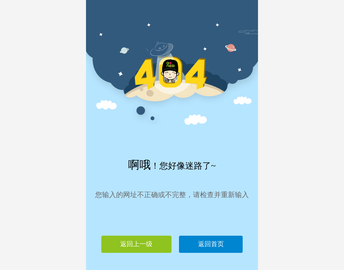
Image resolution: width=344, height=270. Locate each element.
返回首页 (211, 244)
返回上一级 (136, 244)
